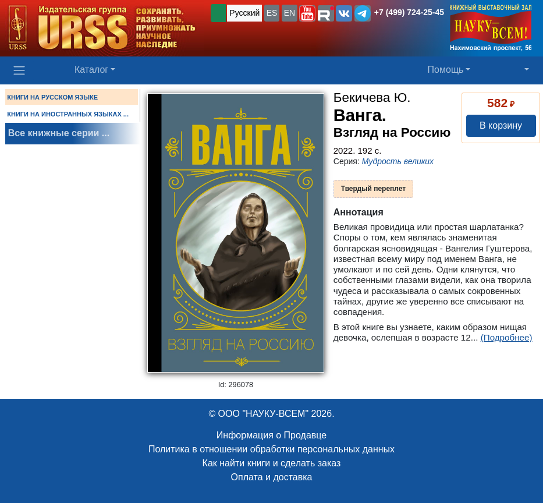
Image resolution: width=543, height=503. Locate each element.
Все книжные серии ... (58, 133)
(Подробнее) (507, 337)
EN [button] (289, 12)
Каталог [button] (91, 70)
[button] (307, 13)
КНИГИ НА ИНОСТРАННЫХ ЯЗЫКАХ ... (68, 114)
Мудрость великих (398, 161)
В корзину (501, 125)
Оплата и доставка (272, 477)
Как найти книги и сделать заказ (272, 463)
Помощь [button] (446, 70)
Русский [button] (244, 12)
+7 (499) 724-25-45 (409, 12)
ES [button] (272, 12)
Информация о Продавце (271, 435)
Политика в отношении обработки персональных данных (271, 449)
